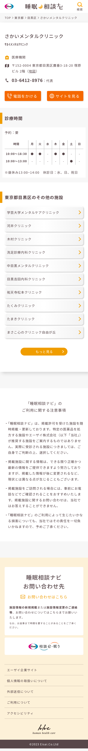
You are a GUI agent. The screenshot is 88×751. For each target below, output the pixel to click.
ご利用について (18, 702)
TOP (8, 18)
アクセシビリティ (20, 713)
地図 (32, 71)
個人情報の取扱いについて (27, 681)
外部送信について (20, 691)
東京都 (19, 18)
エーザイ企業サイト (22, 670)
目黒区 (32, 18)
